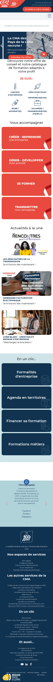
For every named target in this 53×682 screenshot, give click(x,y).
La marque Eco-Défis (26, 597)
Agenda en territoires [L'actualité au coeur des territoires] (26, 397)
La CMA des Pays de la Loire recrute (26, 625)
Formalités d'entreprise (26, 374)
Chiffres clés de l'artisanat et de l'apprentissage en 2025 (27, 585)
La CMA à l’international (26, 590)
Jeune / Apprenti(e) (15, 105)
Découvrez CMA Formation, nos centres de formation (26, 606)
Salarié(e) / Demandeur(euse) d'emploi (37, 107)
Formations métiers (26, 444)
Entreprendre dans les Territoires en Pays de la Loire (26, 604)
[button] (1, 45)
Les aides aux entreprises (26, 601)
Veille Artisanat (26, 650)
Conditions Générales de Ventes (26, 655)
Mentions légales (33, 672)
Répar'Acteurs (26, 594)
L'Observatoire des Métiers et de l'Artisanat (26, 588)
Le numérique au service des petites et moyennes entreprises (27, 636)
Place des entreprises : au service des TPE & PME (26, 653)
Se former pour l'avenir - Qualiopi (26, 627)
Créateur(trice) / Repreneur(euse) (37, 91)
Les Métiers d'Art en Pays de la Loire (26, 592)
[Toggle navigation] (49, 16)
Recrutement (26, 618)
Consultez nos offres (21, 57)
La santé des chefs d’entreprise (26, 599)
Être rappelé (26, 561)
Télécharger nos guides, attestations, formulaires (26, 634)
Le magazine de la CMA (26, 648)
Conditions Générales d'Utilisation (26, 660)
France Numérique (26, 657)
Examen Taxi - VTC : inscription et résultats (26, 632)
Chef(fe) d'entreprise (15, 89)
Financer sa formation (26, 421)
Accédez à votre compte (37, 9)
